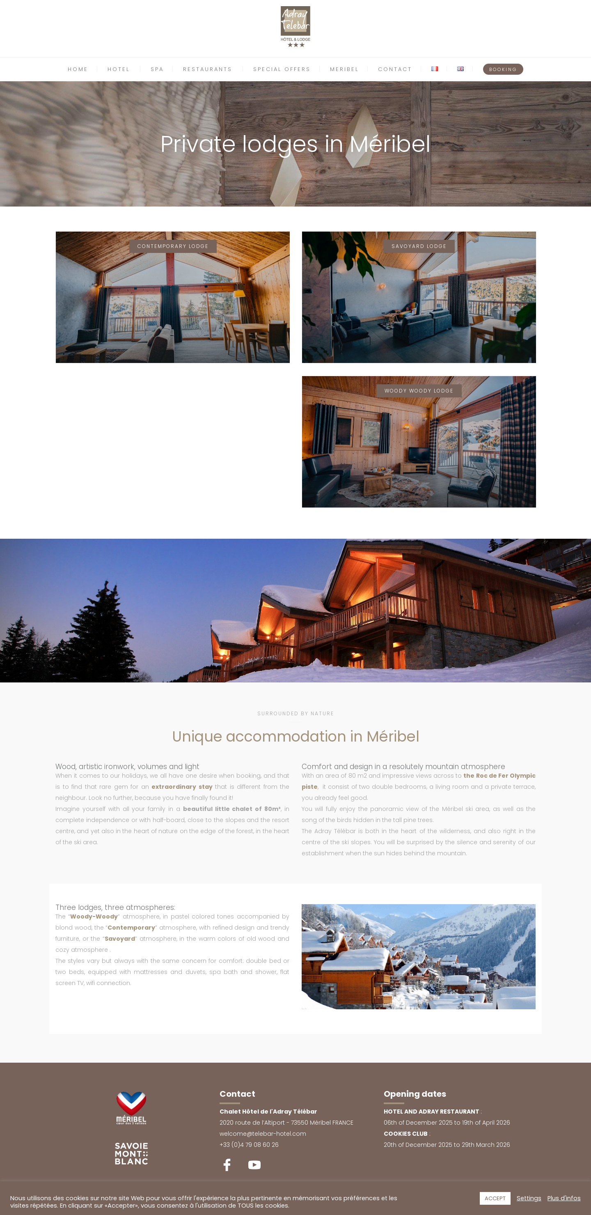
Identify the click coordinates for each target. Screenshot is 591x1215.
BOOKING (503, 69)
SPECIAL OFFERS (282, 69)
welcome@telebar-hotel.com (263, 1134)
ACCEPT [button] (495, 1198)
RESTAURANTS (207, 69)
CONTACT (395, 69)
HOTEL (119, 69)
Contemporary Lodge (172, 246)
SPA (157, 69)
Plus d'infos (564, 1198)
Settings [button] (529, 1198)
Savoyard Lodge (419, 246)
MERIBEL (344, 69)
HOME (78, 69)
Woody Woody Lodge (419, 390)
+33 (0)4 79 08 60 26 (249, 1145)
